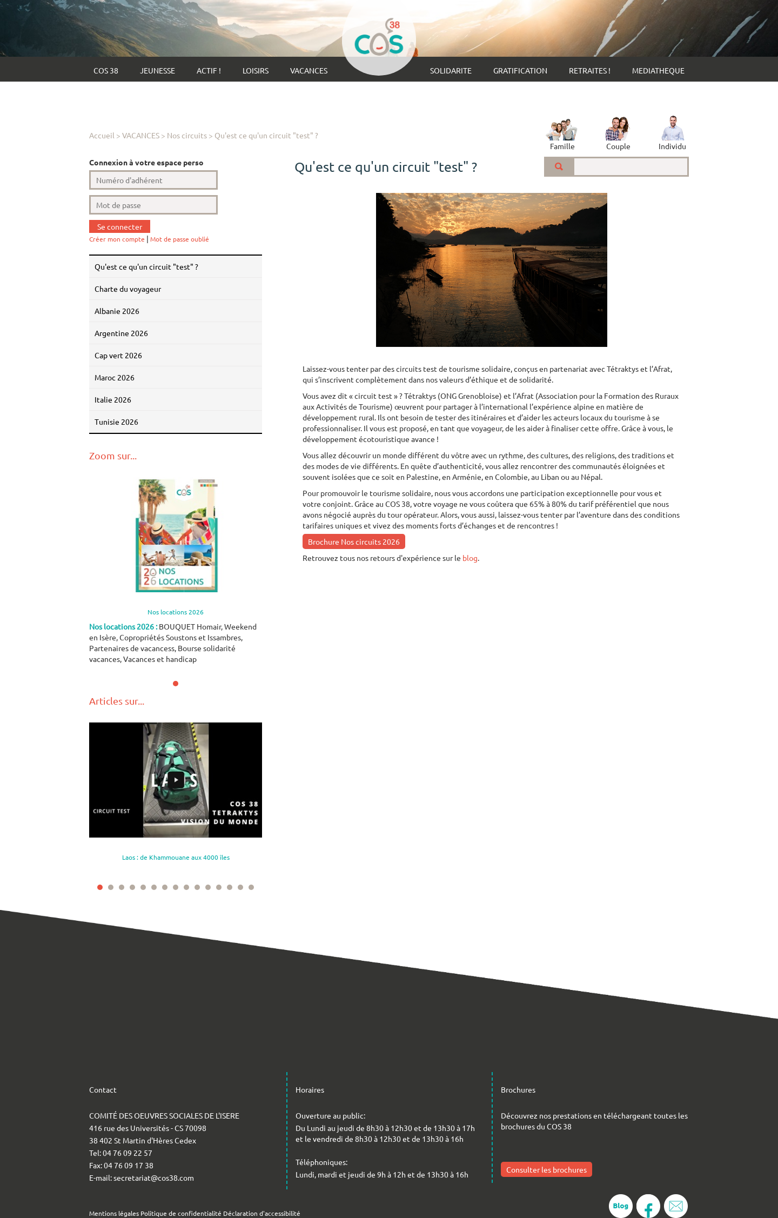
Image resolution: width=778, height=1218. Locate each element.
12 (219, 887)
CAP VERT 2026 (118, 355)
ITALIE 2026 (113, 399)
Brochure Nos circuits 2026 (354, 541)
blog (470, 558)
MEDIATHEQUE (658, 70)
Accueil (102, 135)
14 (240, 887)
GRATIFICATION (520, 70)
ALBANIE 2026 (117, 311)
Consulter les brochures (546, 1169)
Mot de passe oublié (179, 239)
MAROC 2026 (115, 377)
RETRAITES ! (590, 70)
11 (208, 887)
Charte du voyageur (128, 288)
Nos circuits (187, 135)
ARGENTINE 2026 (121, 333)
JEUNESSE (157, 70)
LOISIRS (256, 70)
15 (251, 887)
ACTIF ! (209, 70)
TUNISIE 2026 (116, 421)
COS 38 (105, 70)
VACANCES (308, 70)
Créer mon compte (117, 239)
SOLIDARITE (451, 70)
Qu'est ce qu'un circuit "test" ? (266, 135)
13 (229, 887)
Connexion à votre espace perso (146, 162)
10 (197, 887)
